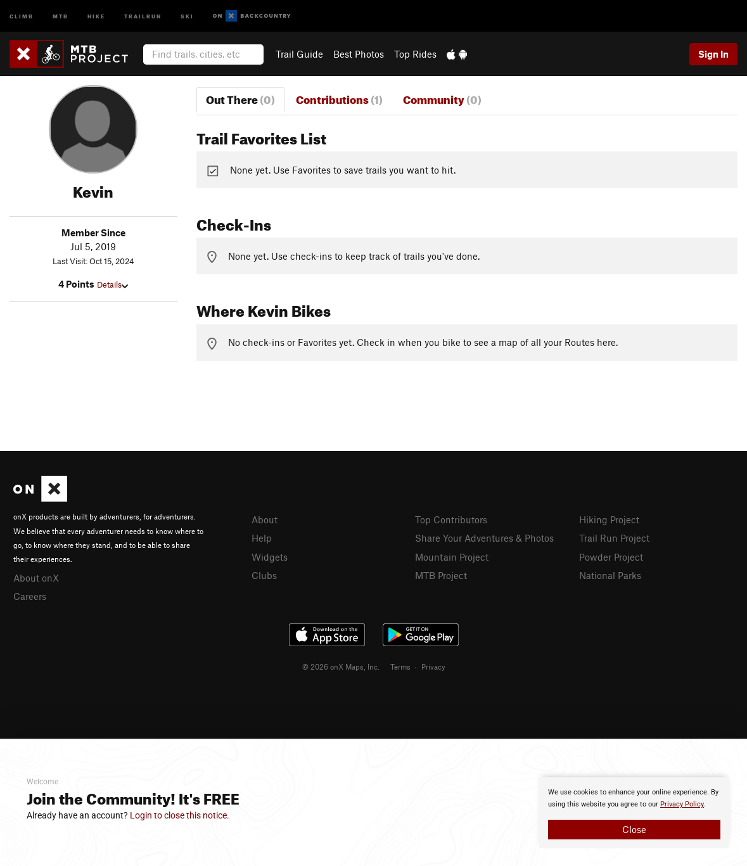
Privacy (433, 666)
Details (112, 284)
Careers (29, 596)
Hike (96, 15)
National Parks (610, 575)
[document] (634, 812)
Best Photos (358, 54)
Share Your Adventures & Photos (484, 538)
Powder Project (611, 557)
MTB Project (441, 575)
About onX (36, 577)
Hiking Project (609, 519)
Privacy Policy (682, 804)
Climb (22, 15)
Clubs (264, 575)
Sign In (713, 54)
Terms (400, 666)
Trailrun (143, 15)
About (265, 519)
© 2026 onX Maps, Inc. (341, 666)
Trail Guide (299, 54)
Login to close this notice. (179, 815)
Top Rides (415, 54)
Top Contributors (451, 519)
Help (262, 538)
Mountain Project (451, 557)
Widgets (270, 557)
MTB (60, 15)
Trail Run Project (614, 538)
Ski (187, 15)
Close (634, 829)
